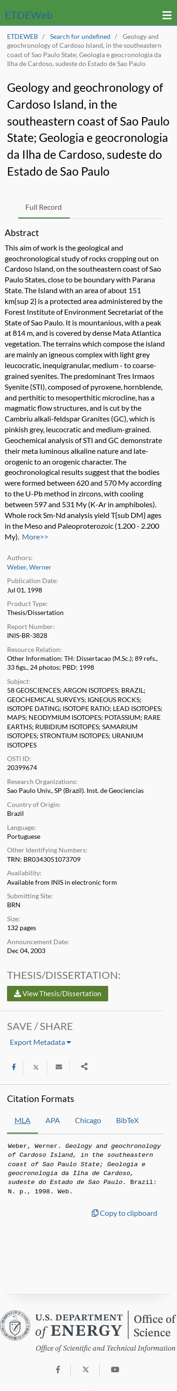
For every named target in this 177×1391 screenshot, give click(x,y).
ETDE (28, 14)
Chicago (88, 1120)
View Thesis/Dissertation (57, 993)
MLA (22, 1120)
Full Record (43, 206)
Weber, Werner (29, 567)
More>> (35, 536)
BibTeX (127, 1120)
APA (52, 1120)
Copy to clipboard (124, 1212)
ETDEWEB (22, 36)
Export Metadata (40, 1041)
